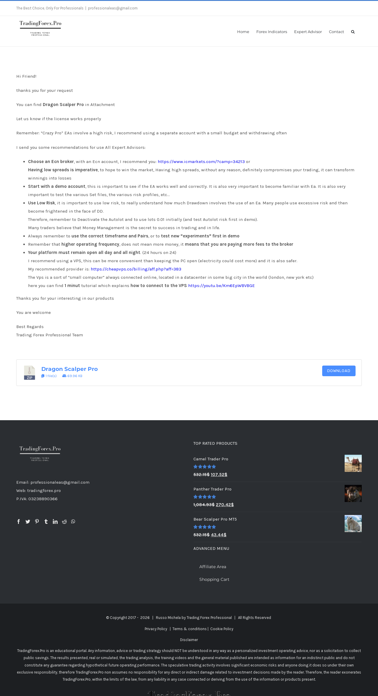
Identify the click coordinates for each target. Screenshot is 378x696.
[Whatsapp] (73, 521)
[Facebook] (18, 521)
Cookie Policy (221, 629)
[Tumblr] (46, 521)
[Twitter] (27, 521)
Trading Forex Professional (209, 617)
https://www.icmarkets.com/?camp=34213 (201, 161)
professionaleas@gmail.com (113, 8)
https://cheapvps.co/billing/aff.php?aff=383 (136, 269)
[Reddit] (64, 521)
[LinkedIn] (55, 521)
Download (339, 371)
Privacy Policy (156, 629)
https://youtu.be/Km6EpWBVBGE (221, 285)
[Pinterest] (37, 521)
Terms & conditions (189, 629)
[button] (353, 31)
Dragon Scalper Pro (69, 369)
